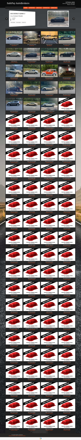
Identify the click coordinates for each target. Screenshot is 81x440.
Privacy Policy (15, 435)
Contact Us (10, 435)
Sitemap (24, 435)
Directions (20, 435)
